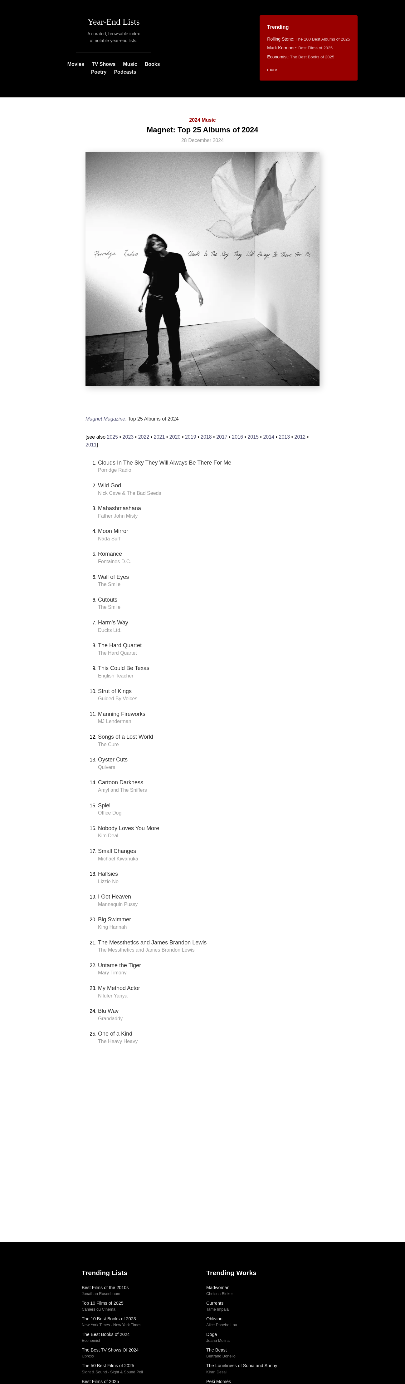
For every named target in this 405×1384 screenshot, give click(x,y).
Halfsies (108, 874)
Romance (110, 554)
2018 (206, 437)
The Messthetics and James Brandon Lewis (152, 942)
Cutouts (107, 600)
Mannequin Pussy (118, 904)
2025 (112, 437)
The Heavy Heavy (118, 1041)
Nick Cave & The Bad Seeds (129, 493)
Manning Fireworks (121, 714)
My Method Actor (119, 988)
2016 (237, 437)
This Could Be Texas (123, 668)
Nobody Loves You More (128, 828)
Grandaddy (110, 1018)
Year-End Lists (114, 22)
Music (130, 64)
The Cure (108, 744)
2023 (128, 437)
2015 (253, 437)
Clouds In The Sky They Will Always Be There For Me (164, 463)
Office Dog (109, 812)
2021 (159, 437)
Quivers (106, 767)
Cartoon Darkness (120, 782)
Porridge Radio (114, 470)
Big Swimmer (114, 919)
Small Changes (117, 851)
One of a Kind (115, 1034)
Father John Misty (118, 516)
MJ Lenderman (114, 721)
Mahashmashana (119, 508)
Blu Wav (108, 1011)
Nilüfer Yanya (113, 995)
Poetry (99, 72)
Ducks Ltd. (110, 630)
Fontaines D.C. (114, 561)
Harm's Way (113, 622)
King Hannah (112, 927)
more (272, 69)
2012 (300, 437)
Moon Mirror (113, 531)
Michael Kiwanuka (118, 858)
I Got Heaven (114, 897)
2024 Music (202, 120)
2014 (268, 437)
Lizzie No (108, 881)
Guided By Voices (117, 698)
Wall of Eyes (113, 577)
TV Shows (103, 64)
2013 (284, 437)
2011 (91, 444)
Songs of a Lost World (125, 737)
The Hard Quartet (120, 645)
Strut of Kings (115, 691)
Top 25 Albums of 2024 (153, 418)
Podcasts (125, 72)
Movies (75, 64)
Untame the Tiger (119, 965)
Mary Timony (112, 972)
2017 (221, 437)
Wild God (109, 485)
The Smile (109, 584)
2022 (143, 437)
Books (152, 64)
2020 (175, 437)
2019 (190, 437)
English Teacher (116, 675)
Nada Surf (109, 538)
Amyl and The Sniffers (122, 790)
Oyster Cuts (113, 759)
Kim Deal (108, 835)
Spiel (104, 805)
